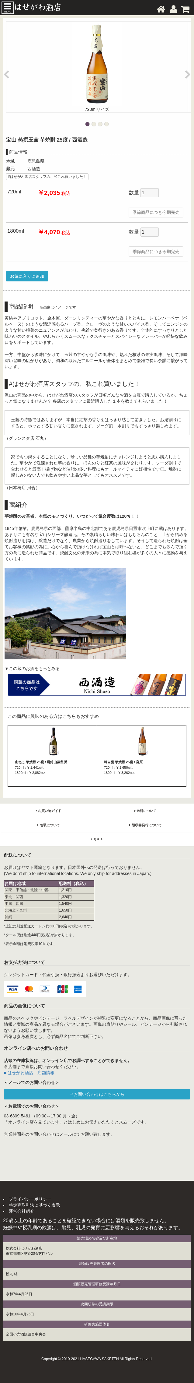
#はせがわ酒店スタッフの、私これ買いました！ (47, 177)
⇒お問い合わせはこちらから (97, 1094)
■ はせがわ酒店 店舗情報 (29, 1072)
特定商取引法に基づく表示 (34, 1205)
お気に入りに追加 (27, 276)
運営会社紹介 (21, 1211)
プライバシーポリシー (30, 1199)
